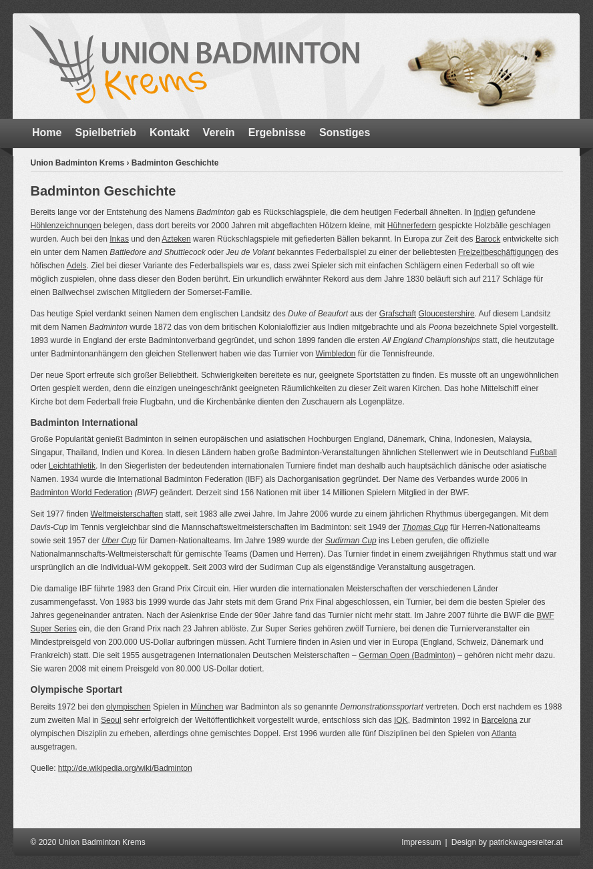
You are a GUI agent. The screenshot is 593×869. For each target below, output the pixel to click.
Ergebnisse (277, 132)
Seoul (111, 720)
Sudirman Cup (351, 540)
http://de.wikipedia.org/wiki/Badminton (125, 768)
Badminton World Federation (82, 492)
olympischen (128, 706)
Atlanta (503, 733)
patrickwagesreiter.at (525, 842)
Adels (77, 265)
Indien (484, 212)
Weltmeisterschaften (127, 514)
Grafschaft (397, 313)
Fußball (543, 452)
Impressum (421, 842)
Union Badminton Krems (78, 163)
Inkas (119, 239)
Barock (487, 239)
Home (46, 132)
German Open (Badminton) (407, 655)
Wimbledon (335, 353)
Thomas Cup (425, 527)
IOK (401, 720)
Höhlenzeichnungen (66, 225)
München (206, 706)
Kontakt (170, 132)
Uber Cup (119, 540)
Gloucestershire (447, 313)
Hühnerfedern (411, 225)
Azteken (176, 239)
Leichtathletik (72, 466)
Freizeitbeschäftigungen (500, 252)
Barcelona (499, 720)
